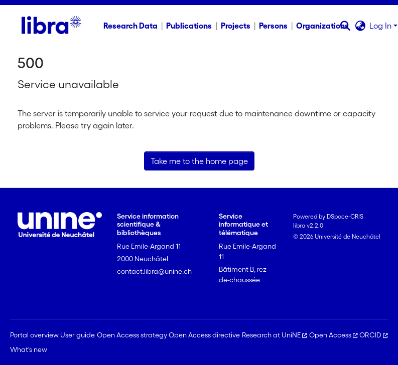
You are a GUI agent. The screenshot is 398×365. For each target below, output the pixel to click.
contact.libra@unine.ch (154, 271)
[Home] (51, 25)
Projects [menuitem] (235, 25)
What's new (28, 349)
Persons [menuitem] (273, 25)
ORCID (373, 335)
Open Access (333, 335)
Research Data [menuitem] (130, 25)
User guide (77, 335)
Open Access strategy (132, 335)
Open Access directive (204, 335)
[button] (345, 26)
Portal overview (34, 335)
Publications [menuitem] (189, 25)
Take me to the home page (199, 160)
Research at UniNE (274, 335)
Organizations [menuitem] (322, 25)
